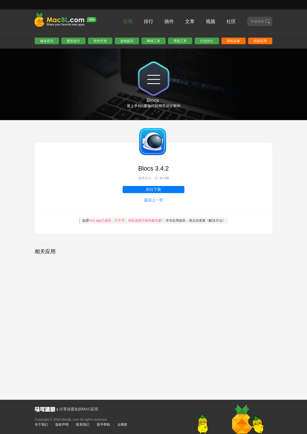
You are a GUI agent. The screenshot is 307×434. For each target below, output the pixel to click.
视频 (210, 21)
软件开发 (100, 41)
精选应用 (260, 41)
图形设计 (73, 41)
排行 (148, 21)
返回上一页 (153, 200)
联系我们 (82, 424)
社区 (231, 21)
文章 (190, 21)
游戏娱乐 (127, 41)
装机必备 (233, 41)
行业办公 (206, 41)
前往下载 (153, 189)
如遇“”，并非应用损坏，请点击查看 (154, 220)
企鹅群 (122, 424)
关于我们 (41, 424)
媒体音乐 (46, 41)
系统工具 (180, 41)
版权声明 (62, 424)
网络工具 (153, 41)
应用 (128, 21)
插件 (169, 21)
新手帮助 (103, 424)
